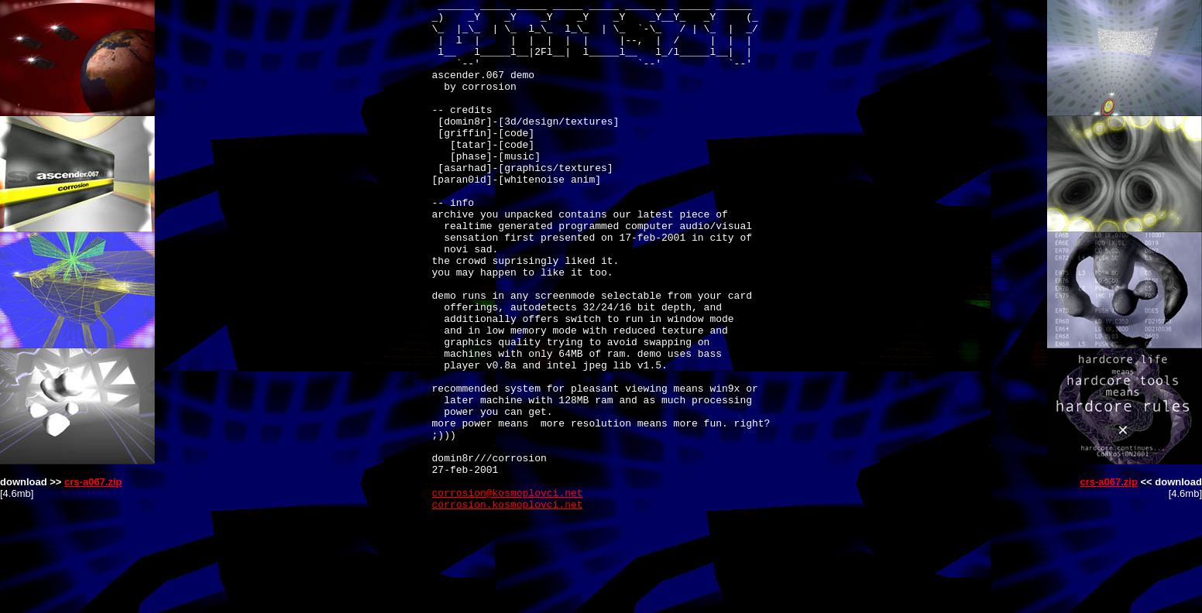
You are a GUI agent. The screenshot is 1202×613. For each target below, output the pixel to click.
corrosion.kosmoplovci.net (507, 606)
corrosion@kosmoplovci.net (507, 592)
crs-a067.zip (93, 482)
